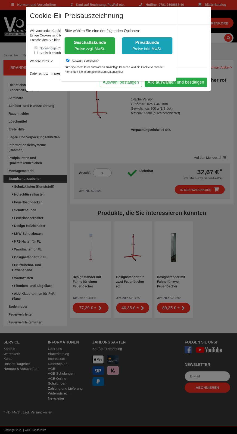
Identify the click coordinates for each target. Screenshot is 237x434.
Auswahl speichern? (82, 60)
